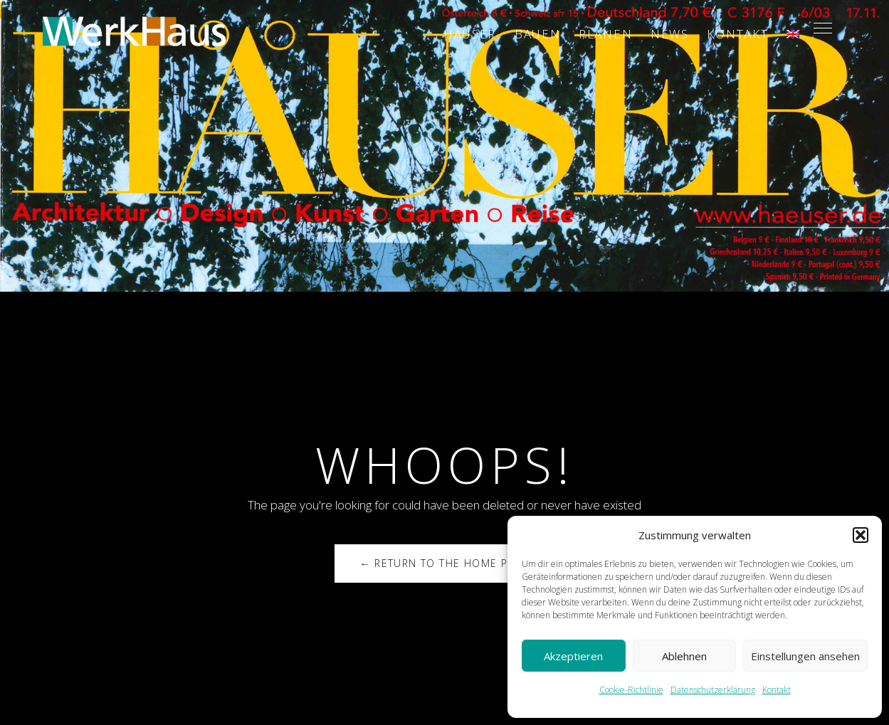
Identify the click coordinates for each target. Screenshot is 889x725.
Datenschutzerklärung (712, 690)
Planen (605, 34)
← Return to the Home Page (444, 563)
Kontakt (776, 690)
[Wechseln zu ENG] (792, 34)
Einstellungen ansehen (805, 656)
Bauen (538, 34)
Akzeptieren (573, 656)
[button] (860, 535)
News (670, 34)
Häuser (469, 34)
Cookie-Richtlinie (631, 690)
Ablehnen (684, 656)
